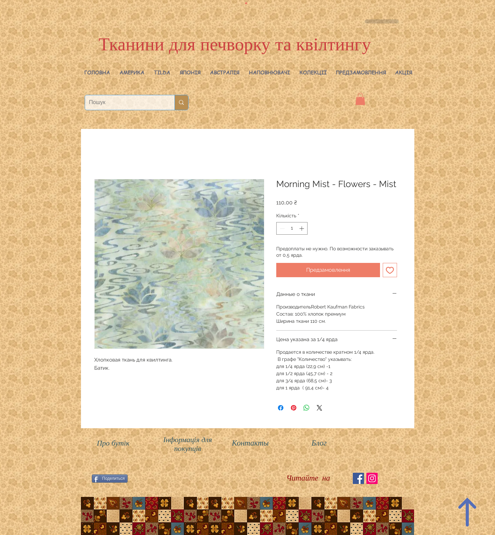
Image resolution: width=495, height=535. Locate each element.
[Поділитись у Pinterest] (294, 408)
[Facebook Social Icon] (358, 478)
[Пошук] (125, 102)
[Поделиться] (110, 478)
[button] (132, 72)
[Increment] (302, 228)
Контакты (250, 443)
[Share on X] (319, 408)
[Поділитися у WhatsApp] (306, 408)
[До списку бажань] (390, 270)
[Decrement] (281, 228)
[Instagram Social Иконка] (372, 478)
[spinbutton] (292, 228)
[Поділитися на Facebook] (281, 408)
